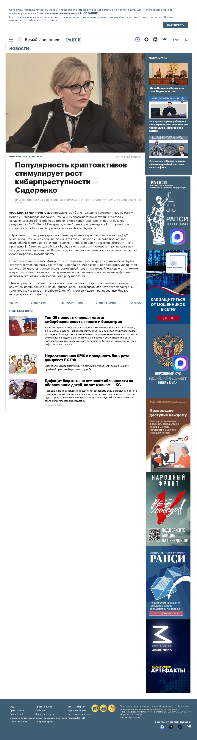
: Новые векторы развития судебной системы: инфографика (167, 164)
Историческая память (79, 714)
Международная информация (51, 717)
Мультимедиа (158, 58)
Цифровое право (49, 199)
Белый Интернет (76, 706)
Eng (176, 39)
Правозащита (17, 710)
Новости (19, 49)
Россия (18, 202)
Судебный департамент (22, 717)
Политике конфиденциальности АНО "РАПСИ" (67, 13)
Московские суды (19, 721)
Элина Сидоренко (123, 199)
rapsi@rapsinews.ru (134, 717)
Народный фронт (77, 710)
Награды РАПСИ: (77, 717)
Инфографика (157, 121)
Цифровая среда (44, 721)
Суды (12, 706)
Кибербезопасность (30, 199)
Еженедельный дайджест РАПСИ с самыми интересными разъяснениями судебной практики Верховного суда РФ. (87, 367)
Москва (137, 199)
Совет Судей (16, 714)
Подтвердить (175, 25)
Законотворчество (84, 199)
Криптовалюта (67, 199)
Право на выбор (43, 706)
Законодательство (45, 714)
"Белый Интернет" (104, 199)
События (40, 710)
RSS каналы (135, 302)
